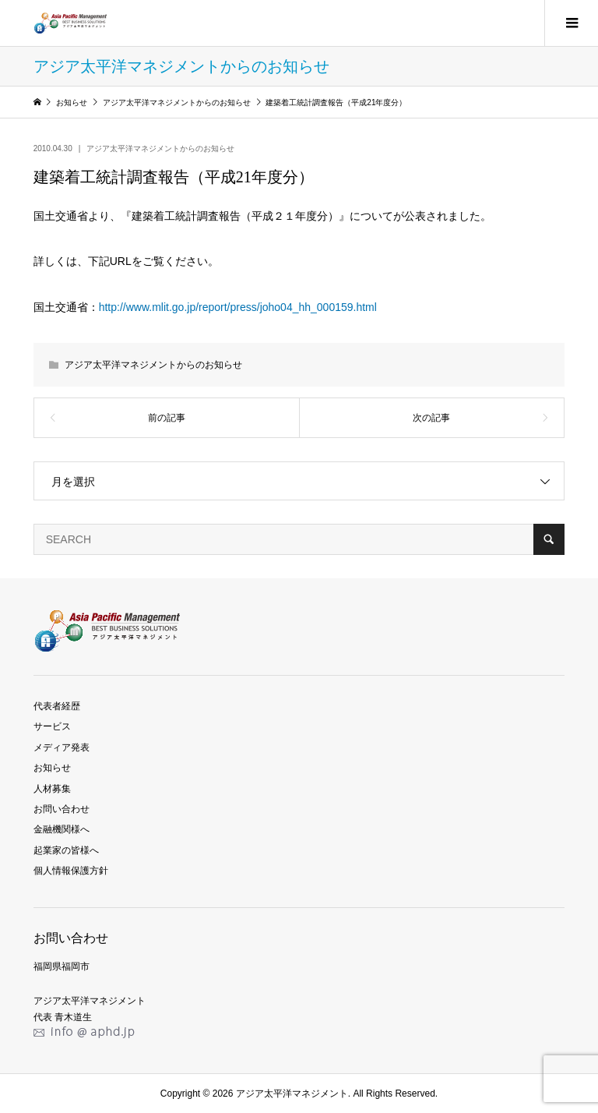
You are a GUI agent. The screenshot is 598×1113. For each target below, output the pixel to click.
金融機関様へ (61, 829)
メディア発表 (61, 747)
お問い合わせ (61, 809)
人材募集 (52, 788)
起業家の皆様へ (66, 850)
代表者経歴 (56, 706)
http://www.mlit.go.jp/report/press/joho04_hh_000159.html (238, 307)
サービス (52, 726)
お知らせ (52, 767)
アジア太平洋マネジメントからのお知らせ (160, 148)
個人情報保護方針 (70, 870)
